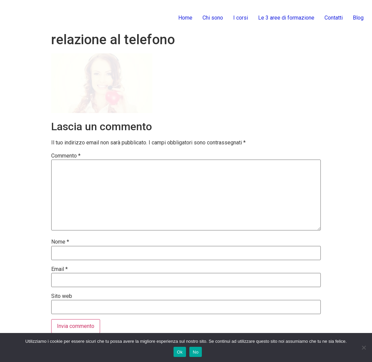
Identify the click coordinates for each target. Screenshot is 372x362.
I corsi (240, 18)
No (195, 352)
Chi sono (213, 18)
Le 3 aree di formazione (286, 18)
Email (59, 269)
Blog (358, 18)
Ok (180, 352)
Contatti (333, 18)
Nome (60, 242)
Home (185, 18)
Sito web (61, 296)
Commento (66, 156)
